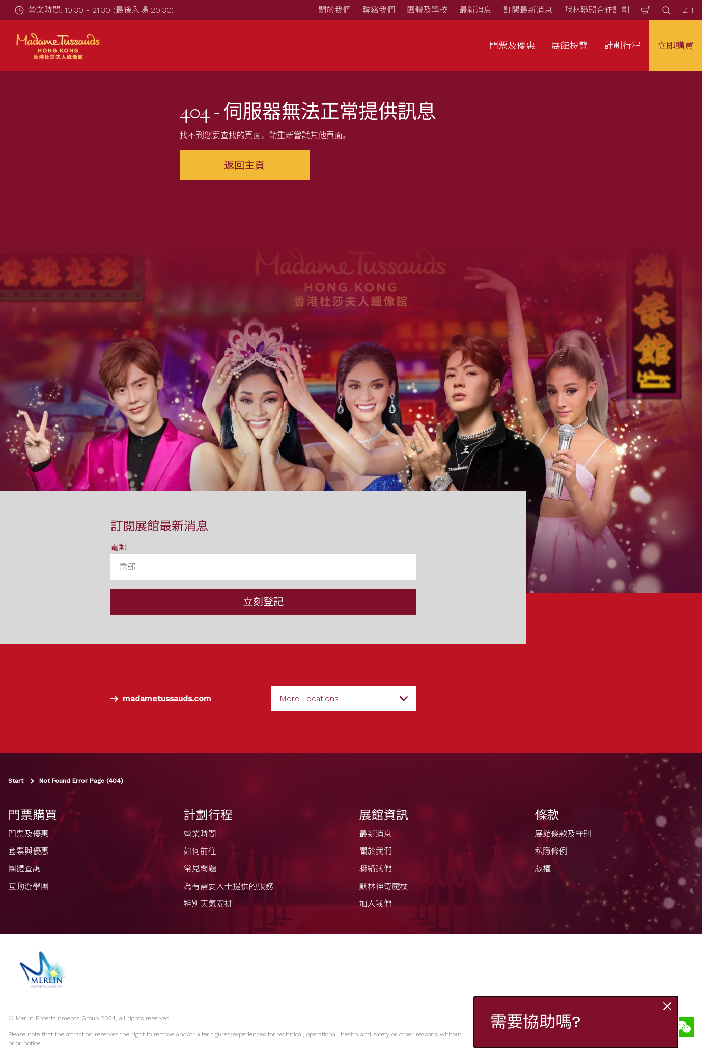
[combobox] (343, 698)
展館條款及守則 (563, 834)
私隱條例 (551, 851)
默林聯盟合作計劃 (596, 10)
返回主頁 (244, 165)
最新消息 (475, 10)
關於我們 (334, 10)
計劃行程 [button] (622, 45)
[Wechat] (683, 1027)
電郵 (118, 547)
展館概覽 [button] (569, 45)
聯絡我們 (378, 10)
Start (15, 780)
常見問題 (200, 868)
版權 (543, 868)
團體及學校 (427, 10)
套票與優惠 (28, 851)
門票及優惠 (28, 834)
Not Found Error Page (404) (81, 780)
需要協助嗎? (535, 1022)
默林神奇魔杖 (383, 886)
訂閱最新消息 (527, 10)
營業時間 (200, 834)
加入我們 (375, 904)
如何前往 (200, 851)
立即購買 (675, 45)
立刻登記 (263, 602)
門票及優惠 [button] (512, 45)
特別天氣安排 (208, 904)
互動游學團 (28, 886)
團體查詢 (24, 868)
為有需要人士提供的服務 (228, 886)
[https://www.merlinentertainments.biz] (44, 969)
